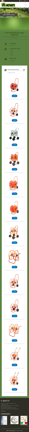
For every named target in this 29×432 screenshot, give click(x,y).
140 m (12, 55)
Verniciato (13, 61)
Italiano (21, 0)
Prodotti (20, 28)
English (26, 0)
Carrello (12, 45)
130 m (12, 54)
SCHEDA (14, 95)
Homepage (15, 28)
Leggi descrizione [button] (11, 72)
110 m (12, 52)
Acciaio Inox (13, 60)
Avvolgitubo (25, 28)
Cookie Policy (3, 411)
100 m (12, 51)
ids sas (21, 430)
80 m (12, 50)
